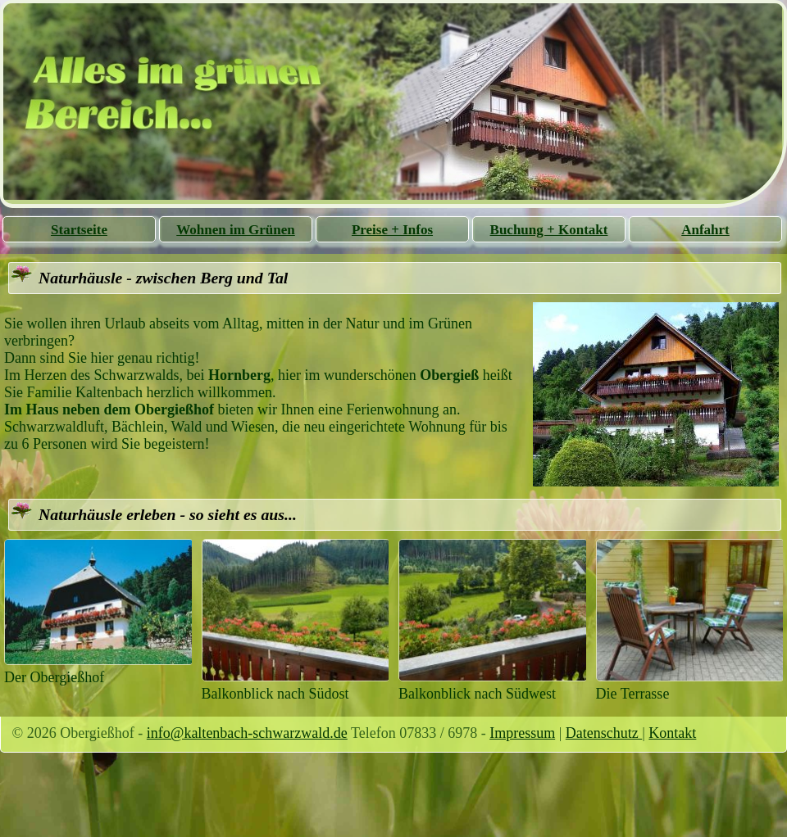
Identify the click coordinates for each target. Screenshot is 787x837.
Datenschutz (604, 733)
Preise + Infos (392, 230)
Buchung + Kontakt (549, 230)
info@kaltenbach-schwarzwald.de (247, 733)
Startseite (79, 230)
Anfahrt (705, 230)
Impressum (522, 733)
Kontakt (672, 733)
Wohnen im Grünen (235, 230)
